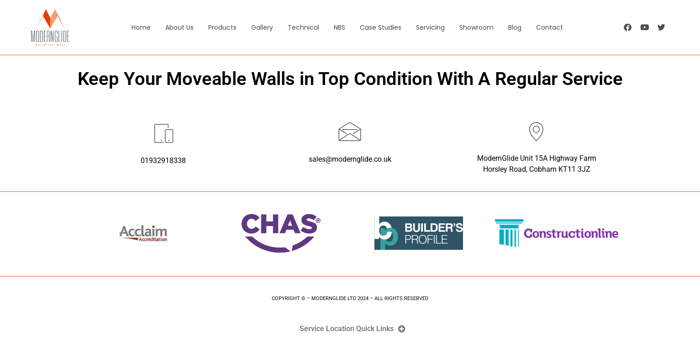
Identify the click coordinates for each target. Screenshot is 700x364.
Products (222, 27)
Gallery (262, 27)
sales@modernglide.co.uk (350, 159)
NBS (339, 27)
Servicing (430, 27)
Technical (303, 27)
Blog (514, 27)
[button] (350, 329)
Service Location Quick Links (347, 329)
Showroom (476, 27)
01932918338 (163, 160)
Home (141, 27)
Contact (549, 27)
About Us (179, 27)
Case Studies (380, 27)
